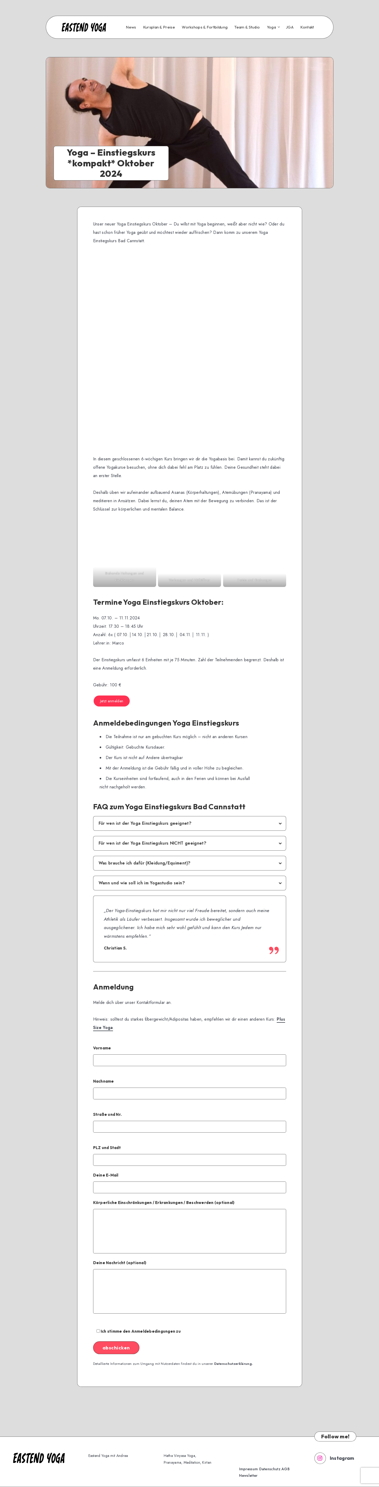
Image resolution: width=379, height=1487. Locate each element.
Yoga (271, 27)
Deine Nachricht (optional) (189, 1287)
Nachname (189, 1089)
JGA (289, 27)
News (131, 27)
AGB (285, 1469)
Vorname (189, 1055)
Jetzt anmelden (111, 701)
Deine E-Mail (189, 1183)
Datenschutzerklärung (233, 1363)
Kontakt (307, 27)
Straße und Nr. (189, 1122)
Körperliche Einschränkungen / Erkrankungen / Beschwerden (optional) (189, 1226)
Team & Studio (247, 27)
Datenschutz (269, 1469)
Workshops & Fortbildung (205, 27)
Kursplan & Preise (159, 27)
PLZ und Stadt (189, 1155)
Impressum (248, 1469)
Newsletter (248, 1475)
